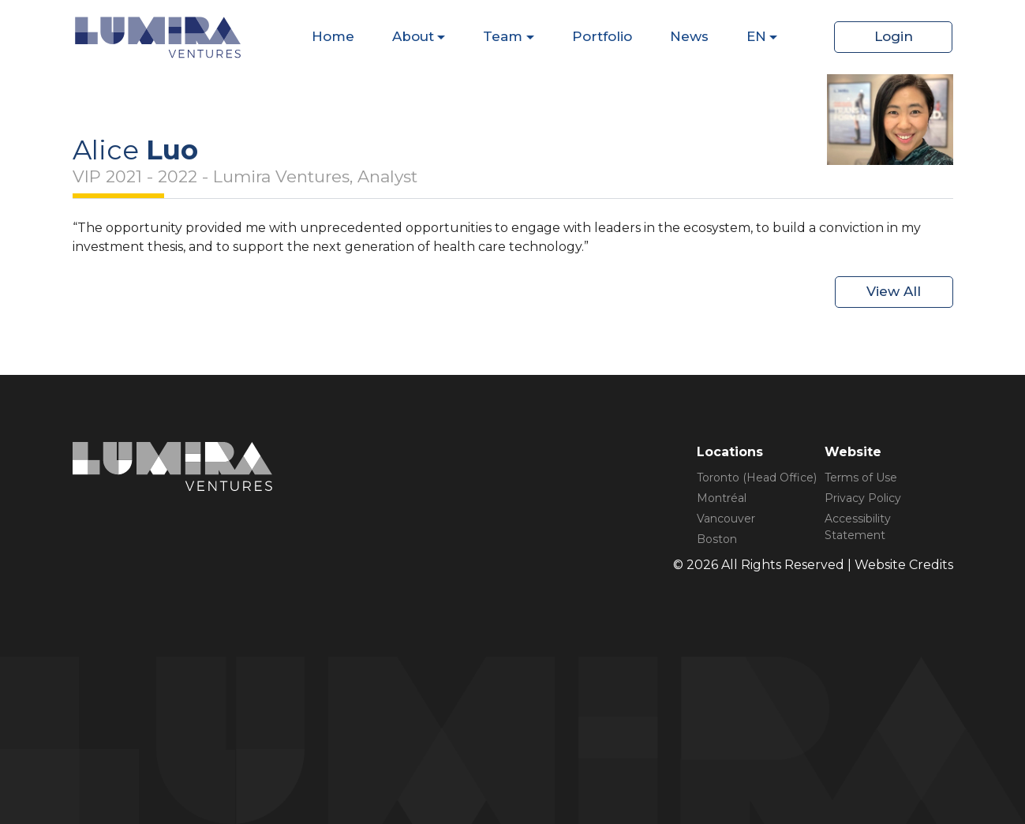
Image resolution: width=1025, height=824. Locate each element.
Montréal (721, 498)
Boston (717, 539)
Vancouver (726, 518)
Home (333, 36)
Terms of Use (861, 477)
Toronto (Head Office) (757, 477)
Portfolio (602, 36)
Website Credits (904, 564)
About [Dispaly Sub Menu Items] (413, 36)
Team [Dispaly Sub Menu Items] (502, 36)
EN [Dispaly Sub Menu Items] (756, 36)
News (689, 36)
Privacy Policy (863, 498)
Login (893, 36)
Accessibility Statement (858, 526)
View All (893, 291)
